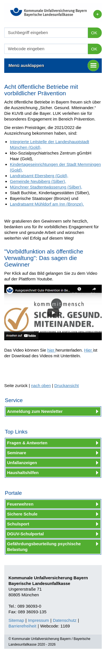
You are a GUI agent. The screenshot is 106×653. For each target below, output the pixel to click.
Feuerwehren (20, 504)
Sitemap (16, 620)
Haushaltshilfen (23, 472)
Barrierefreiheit (22, 626)
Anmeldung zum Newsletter (35, 411)
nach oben (41, 385)
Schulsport (18, 523)
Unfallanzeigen (22, 462)
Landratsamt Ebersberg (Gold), (39, 175)
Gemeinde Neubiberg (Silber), (38, 181)
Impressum (38, 620)
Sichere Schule (22, 514)
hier (51, 350)
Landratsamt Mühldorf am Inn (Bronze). (47, 204)
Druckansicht (66, 385)
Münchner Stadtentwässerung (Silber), (46, 187)
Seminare (16, 452)
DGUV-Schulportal (25, 533)
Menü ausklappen (53, 65)
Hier (88, 350)
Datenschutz (64, 620)
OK (94, 32)
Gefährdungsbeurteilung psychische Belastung (44, 546)
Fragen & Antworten (27, 442)
